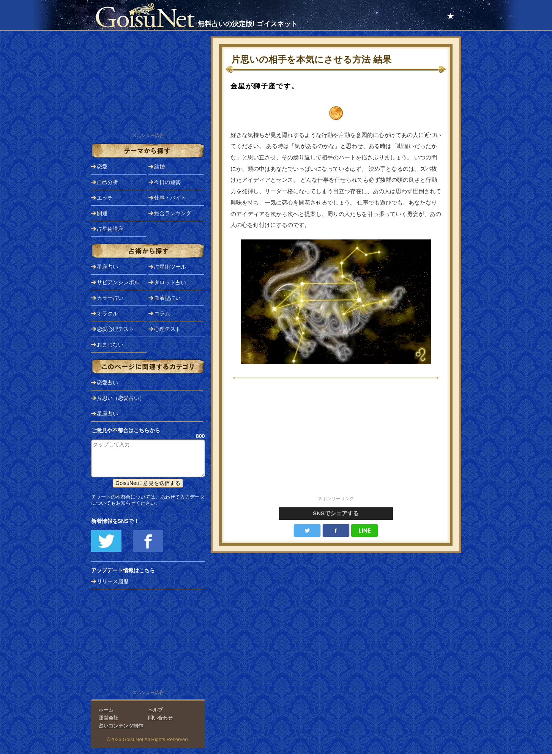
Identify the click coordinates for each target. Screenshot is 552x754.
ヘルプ (155, 710)
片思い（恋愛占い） (121, 398)
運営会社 (108, 718)
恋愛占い (107, 382)
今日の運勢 (167, 182)
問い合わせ (160, 718)
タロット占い (170, 282)
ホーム (106, 710)
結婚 (159, 167)
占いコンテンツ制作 (121, 726)
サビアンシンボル (118, 282)
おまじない (110, 345)
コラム (162, 313)
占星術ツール (170, 267)
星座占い (107, 267)
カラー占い (110, 298)
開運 (102, 213)
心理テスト (167, 329)
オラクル (107, 313)
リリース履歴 (113, 581)
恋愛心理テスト (115, 329)
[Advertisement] (336, 441)
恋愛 (102, 167)
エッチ (105, 198)
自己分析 (107, 182)
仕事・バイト (170, 198)
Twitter (307, 530)
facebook (336, 530)
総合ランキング (172, 213)
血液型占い (167, 298)
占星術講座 (110, 229)
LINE (364, 530)
